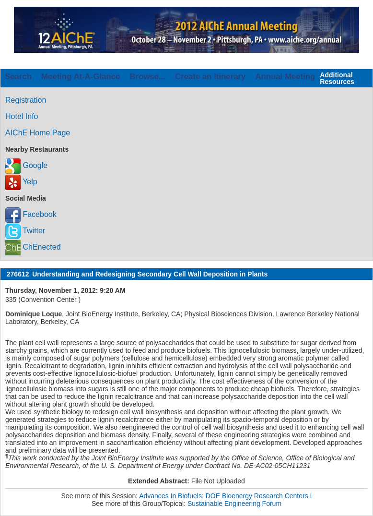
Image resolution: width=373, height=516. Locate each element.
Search (18, 76)
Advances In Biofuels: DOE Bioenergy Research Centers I (225, 496)
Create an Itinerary (210, 76)
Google (26, 165)
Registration (25, 100)
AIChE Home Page (37, 133)
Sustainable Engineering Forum (234, 503)
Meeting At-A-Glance (80, 76)
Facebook (31, 214)
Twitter (25, 231)
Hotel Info (21, 116)
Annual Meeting (285, 76)
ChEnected (33, 247)
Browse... (147, 76)
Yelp (21, 182)
